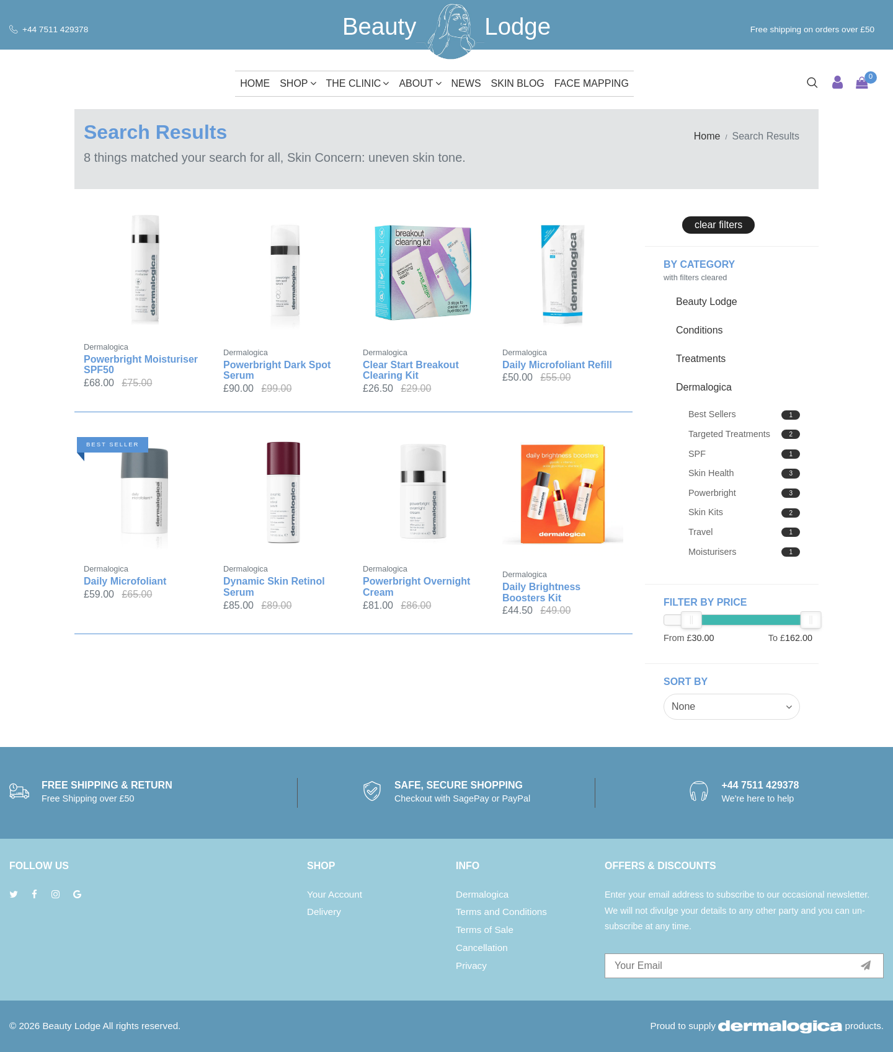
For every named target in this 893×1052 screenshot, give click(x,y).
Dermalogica (482, 894)
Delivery (324, 911)
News (466, 83)
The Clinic (357, 83)
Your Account (334, 894)
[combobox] (732, 707)
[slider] (691, 620)
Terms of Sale (484, 929)
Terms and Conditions (501, 911)
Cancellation (482, 947)
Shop (298, 83)
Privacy (471, 965)
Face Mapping (591, 83)
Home (255, 83)
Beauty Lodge (71, 1025)
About (420, 83)
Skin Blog (517, 83)
